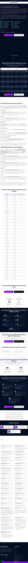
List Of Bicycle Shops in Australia (6, 346)
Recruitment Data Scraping (4, 553)
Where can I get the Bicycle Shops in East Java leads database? (20, 434)
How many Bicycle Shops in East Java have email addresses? (20, 452)
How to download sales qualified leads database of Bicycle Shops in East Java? (6, 440)
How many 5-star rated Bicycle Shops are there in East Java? (6, 481)
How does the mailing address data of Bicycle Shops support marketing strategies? (6, 521)
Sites (15, 540)
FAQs (15, 536)
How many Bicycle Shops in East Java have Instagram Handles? (20, 462)
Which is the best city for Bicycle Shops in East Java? (20, 496)
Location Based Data (17, 545)
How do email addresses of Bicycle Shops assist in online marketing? (6, 513)
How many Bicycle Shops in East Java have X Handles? (6, 467)
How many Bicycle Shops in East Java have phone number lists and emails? (6, 457)
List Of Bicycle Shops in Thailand (19, 346)
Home (15, 535)
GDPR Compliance (17, 542)
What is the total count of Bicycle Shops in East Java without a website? (20, 477)
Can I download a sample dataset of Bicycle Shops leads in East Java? (19, 440)
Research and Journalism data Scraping (6, 557)
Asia (5, 5)
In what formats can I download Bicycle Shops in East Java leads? (6, 446)
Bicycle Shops (2, 5)
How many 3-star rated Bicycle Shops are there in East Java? (6, 486)
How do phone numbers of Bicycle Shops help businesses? (20, 513)
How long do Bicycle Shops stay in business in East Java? (19, 491)
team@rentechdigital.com (18, 550)
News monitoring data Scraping (4, 554)
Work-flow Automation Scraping (4, 558)
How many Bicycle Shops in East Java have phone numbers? (6, 452)
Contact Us (15, 562)
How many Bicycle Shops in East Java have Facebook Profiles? (6, 462)
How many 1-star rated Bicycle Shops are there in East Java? (6, 491)
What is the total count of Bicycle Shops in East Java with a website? (6, 477)
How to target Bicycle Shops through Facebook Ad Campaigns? (6, 506)
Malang (7, 197)
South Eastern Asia (8, 5)
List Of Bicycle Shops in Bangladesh (6, 347)
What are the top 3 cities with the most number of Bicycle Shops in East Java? (6, 496)
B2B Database (16, 546)
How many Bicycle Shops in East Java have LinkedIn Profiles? (20, 457)
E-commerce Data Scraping (4, 552)
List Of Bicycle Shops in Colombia (19, 347)
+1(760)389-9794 (17, 549)
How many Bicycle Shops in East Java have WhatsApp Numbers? (20, 472)
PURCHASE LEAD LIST (8, 35)
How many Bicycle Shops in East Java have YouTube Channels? (6, 472)
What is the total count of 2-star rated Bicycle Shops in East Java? (20, 486)
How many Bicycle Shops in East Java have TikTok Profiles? (20, 467)
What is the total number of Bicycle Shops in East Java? (6, 434)
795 (9, 302)
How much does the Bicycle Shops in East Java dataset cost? (20, 446)
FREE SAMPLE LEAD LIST (19, 35)
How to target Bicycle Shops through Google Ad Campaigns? (20, 506)
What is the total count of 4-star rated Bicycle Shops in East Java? (20, 481)
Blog (15, 539)
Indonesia (13, 5)
